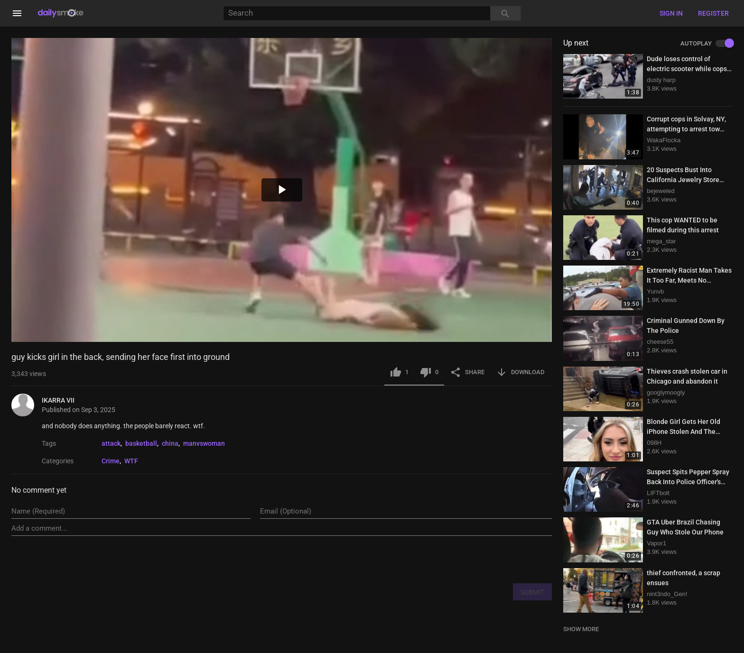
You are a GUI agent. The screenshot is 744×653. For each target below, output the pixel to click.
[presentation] (480, 559)
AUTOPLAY (706, 43)
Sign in (671, 13)
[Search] (356, 13)
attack (111, 443)
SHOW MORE (581, 629)
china (170, 443)
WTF (131, 461)
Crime (111, 461)
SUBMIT (532, 592)
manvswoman (204, 443)
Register (713, 13)
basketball (141, 443)
